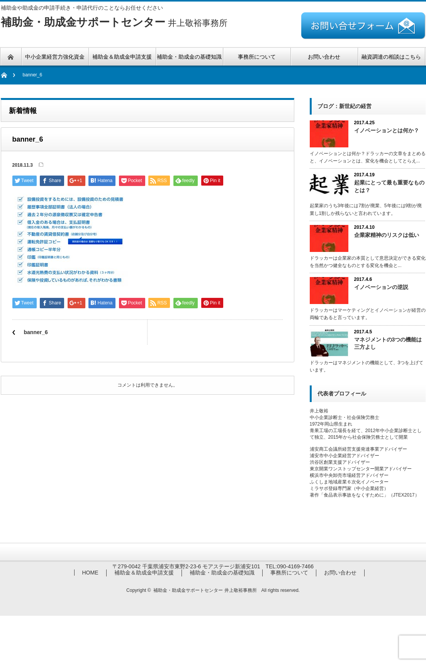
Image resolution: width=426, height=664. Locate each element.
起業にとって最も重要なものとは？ (389, 186)
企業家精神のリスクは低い (386, 235)
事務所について (289, 572)
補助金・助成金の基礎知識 (222, 572)
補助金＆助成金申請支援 (144, 572)
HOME (90, 572)
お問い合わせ (340, 572)
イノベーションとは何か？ (386, 130)
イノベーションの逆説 (381, 287)
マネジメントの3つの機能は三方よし (388, 343)
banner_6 (36, 332)
